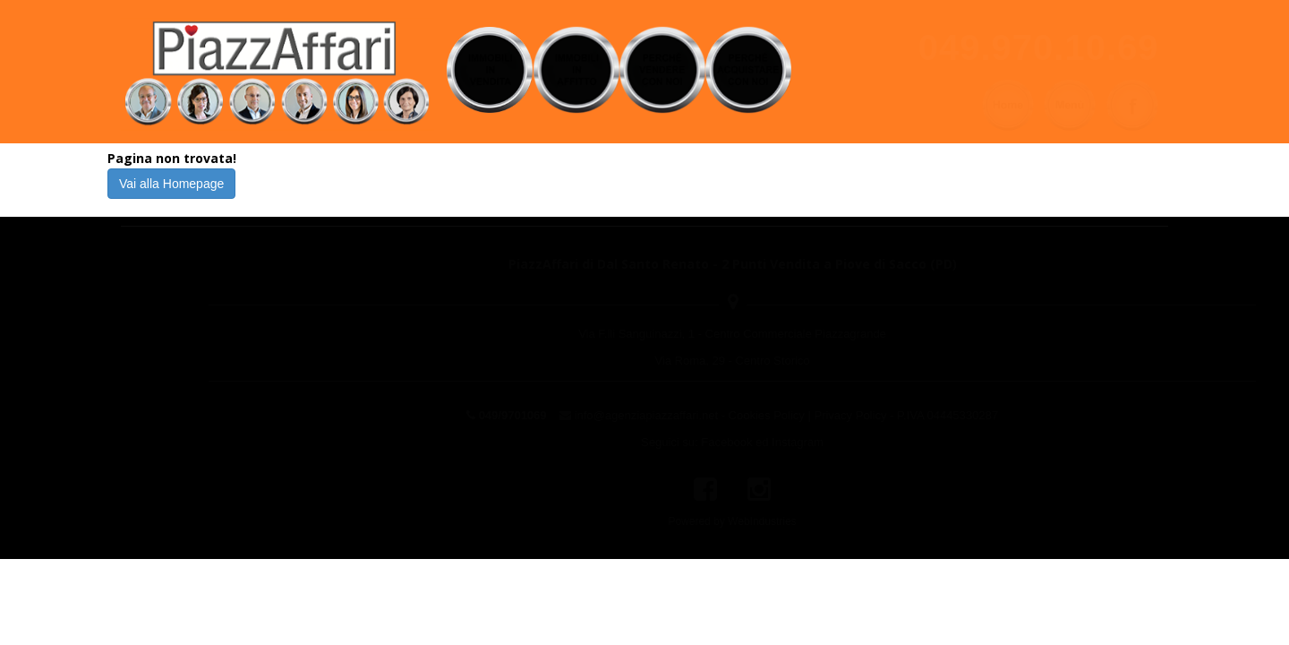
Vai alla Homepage (171, 183)
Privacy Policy (762, 415)
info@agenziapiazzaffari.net (558, 415)
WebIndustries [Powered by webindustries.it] (674, 521)
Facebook (638, 442)
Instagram (710, 442)
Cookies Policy (679, 415)
